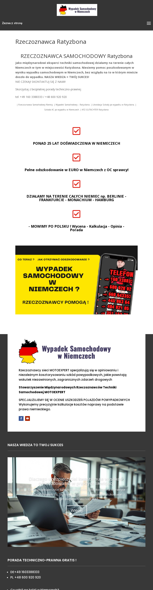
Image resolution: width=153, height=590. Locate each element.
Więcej (76, 510)
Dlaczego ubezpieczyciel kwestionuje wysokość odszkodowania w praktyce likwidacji (76, 481)
